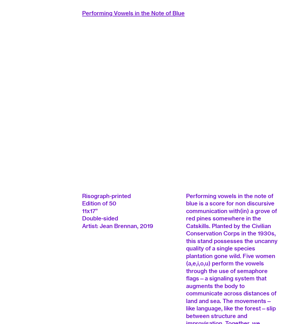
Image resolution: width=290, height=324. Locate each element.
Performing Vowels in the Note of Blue (133, 13)
